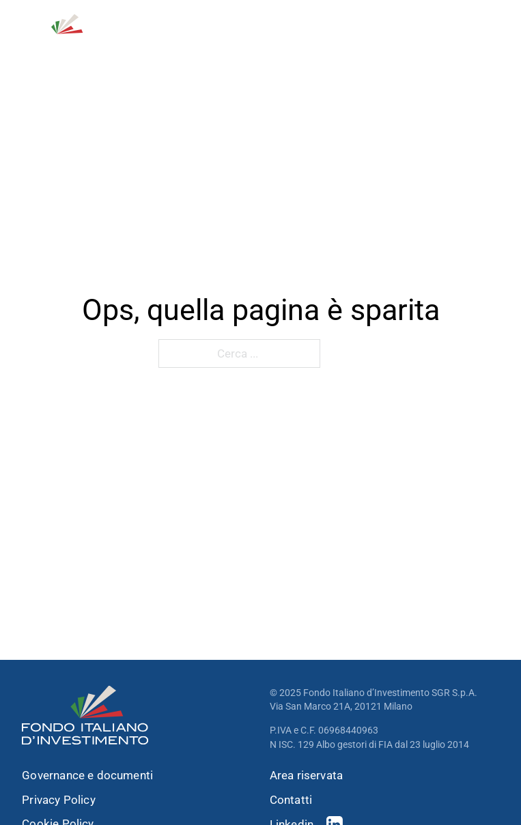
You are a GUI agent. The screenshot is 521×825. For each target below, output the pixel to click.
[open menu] (491, 33)
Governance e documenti (87, 775)
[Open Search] (425, 33)
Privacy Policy (58, 800)
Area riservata (306, 775)
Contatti (291, 800)
